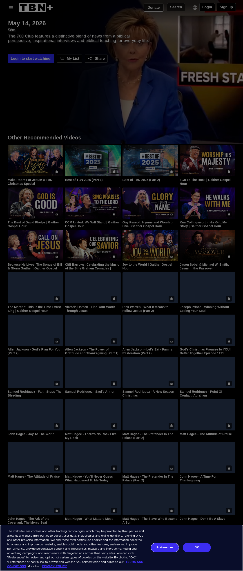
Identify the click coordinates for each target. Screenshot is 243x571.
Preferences (164, 547)
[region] (121, 548)
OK (197, 547)
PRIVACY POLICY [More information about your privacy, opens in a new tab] (54, 566)
